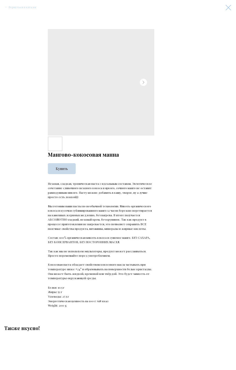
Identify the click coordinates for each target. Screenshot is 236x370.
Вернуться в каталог (22, 7)
